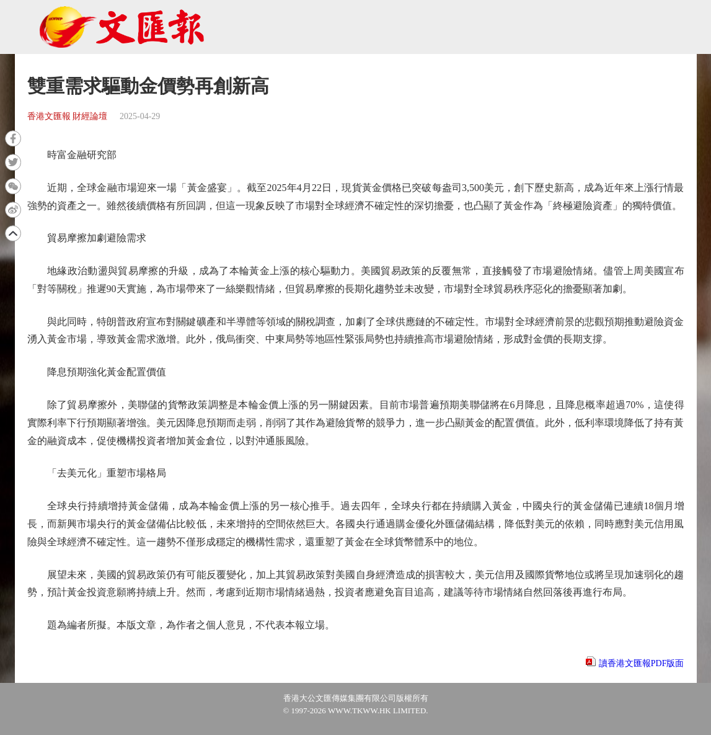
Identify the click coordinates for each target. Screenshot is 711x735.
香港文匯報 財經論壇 (67, 116)
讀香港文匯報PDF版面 (641, 663)
